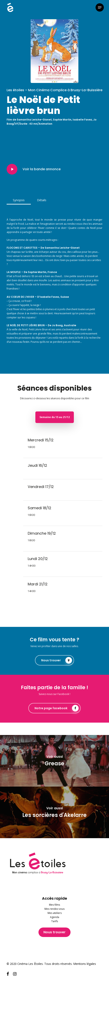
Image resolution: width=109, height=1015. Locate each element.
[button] (100, 7)
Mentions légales (84, 964)
